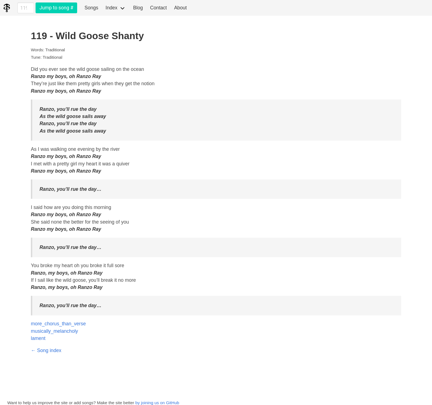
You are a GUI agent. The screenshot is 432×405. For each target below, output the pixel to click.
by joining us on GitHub (157, 402)
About (180, 7)
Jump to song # (56, 7)
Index (111, 7)
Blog (138, 7)
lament (38, 338)
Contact (158, 7)
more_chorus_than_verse (58, 323)
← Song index (46, 350)
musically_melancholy (54, 331)
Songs (91, 7)
